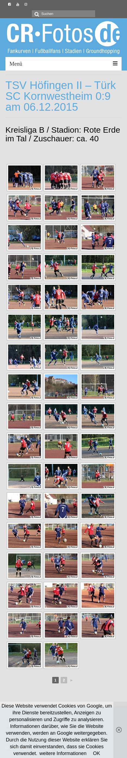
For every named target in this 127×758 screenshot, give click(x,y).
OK (96, 753)
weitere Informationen (62, 753)
